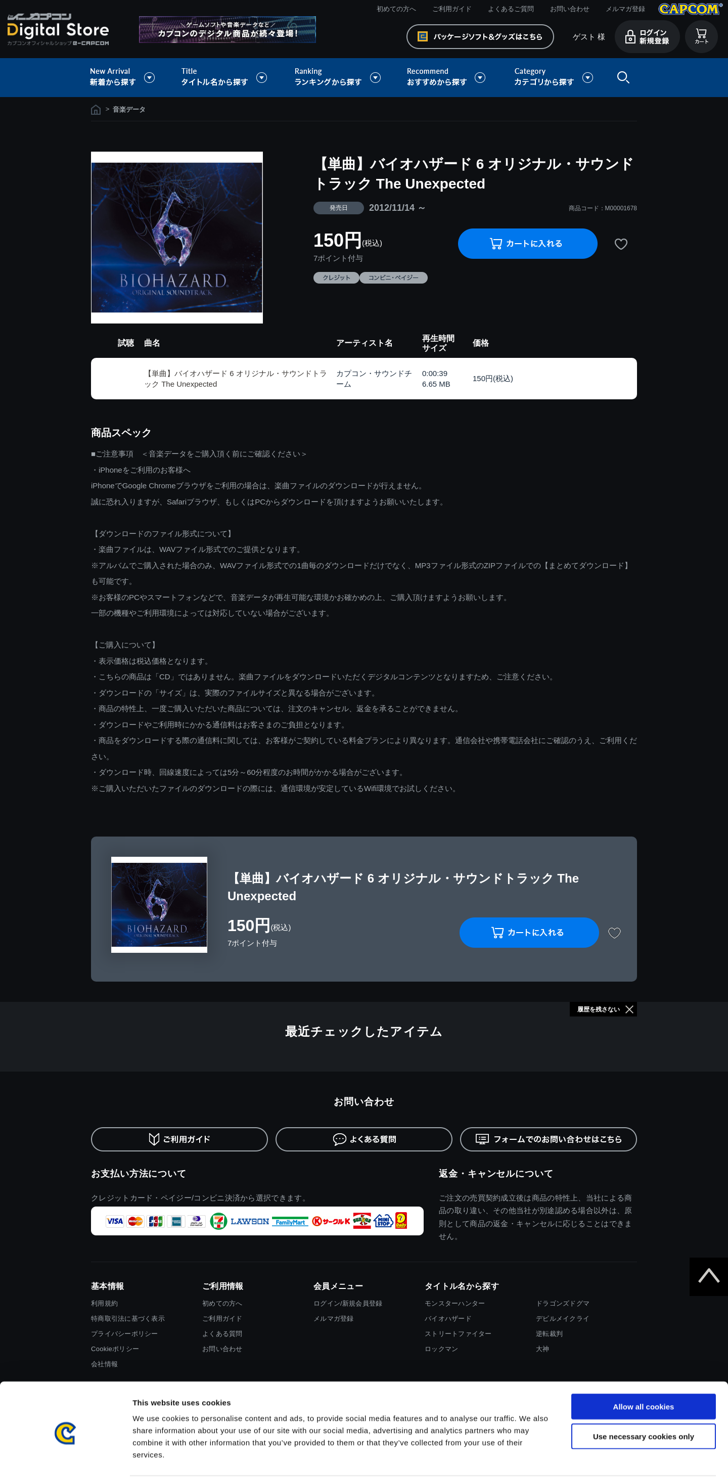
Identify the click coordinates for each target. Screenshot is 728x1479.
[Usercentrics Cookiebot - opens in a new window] (65, 1459)
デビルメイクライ (562, 1318)
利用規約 (104, 1303)
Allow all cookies (643, 1370)
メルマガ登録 (625, 9)
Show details (530, 1459)
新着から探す (129, 77)
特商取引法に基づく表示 (128, 1318)
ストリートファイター (458, 1333)
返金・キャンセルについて (496, 1174)
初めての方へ (396, 9)
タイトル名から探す (225, 77)
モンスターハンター (455, 1303)
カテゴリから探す (553, 77)
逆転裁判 (549, 1333)
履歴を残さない (598, 1009)
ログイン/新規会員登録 (347, 1303)
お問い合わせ (569, 9)
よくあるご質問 (511, 9)
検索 (621, 77)
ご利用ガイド (452, 9)
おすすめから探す (447, 77)
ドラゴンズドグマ (562, 1303)
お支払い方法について (139, 1174)
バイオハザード (448, 1318)
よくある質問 (222, 1333)
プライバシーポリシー (124, 1333)
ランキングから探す (338, 77)
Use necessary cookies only (643, 1400)
